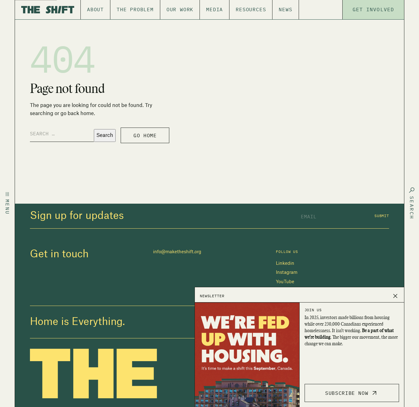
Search (104, 135)
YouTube (285, 282)
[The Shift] (48, 9)
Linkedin (285, 263)
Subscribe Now (351, 393)
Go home (145, 135)
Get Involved (373, 9)
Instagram (286, 272)
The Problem (135, 9)
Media (214, 9)
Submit (381, 215)
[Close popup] (395, 296)
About (95, 9)
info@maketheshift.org (177, 252)
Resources (251, 9)
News (285, 9)
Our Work (179, 9)
